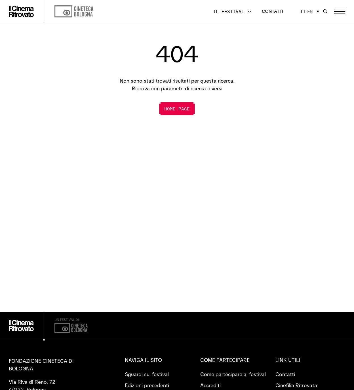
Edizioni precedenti (147, 385)
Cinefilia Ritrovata (296, 385)
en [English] (310, 11)
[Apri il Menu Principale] (339, 11)
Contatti (272, 11)
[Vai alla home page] (21, 11)
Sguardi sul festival (147, 374)
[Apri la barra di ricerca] (325, 11)
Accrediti (210, 385)
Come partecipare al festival (233, 374)
